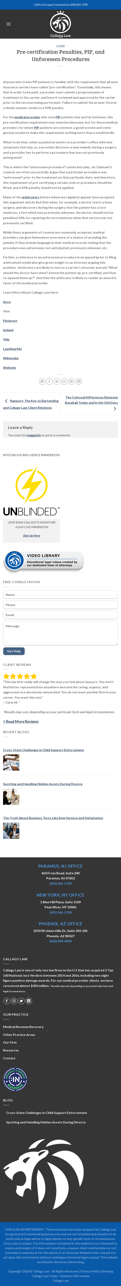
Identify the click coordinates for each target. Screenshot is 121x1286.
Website (9, 367)
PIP (58, 117)
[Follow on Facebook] (6, 1001)
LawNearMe (12, 349)
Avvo (7, 302)
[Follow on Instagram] (14, 1001)
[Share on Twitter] (56, 381)
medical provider (27, 117)
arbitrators (30, 197)
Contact (9, 1058)
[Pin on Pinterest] (71, 381)
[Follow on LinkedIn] (28, 1001)
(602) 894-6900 (60, 941)
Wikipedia (11, 358)
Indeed (8, 330)
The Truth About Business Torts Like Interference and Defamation (53, 818)
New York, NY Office (60, 895)
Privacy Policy (91, 1271)
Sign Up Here (31, 535)
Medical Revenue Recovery (23, 1027)
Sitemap (107, 1271)
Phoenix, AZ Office (60, 923)
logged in (34, 435)
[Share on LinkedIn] (78, 381)
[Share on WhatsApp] (42, 381)
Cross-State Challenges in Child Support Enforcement (43, 750)
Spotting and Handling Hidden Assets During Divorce (43, 784)
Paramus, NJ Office (60, 866)
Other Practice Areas (19, 1034)
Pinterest (10, 321)
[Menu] (8, 24)
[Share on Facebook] (49, 381)
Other (60, 45)
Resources (11, 1050)
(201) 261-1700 (60, 883)
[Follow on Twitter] (21, 1001)
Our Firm (10, 1042)
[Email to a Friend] (64, 381)
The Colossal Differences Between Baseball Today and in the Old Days (91, 402)
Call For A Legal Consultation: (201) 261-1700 (60, 4)
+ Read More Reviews (21, 721)
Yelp (6, 339)
